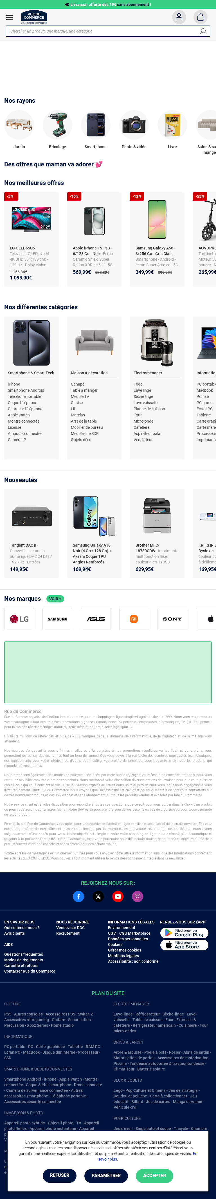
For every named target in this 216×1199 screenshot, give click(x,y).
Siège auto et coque (153, 1128)
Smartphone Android (26, 390)
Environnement (121, 927)
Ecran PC (205, 409)
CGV (112, 933)
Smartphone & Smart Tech (31, 373)
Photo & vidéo (134, 147)
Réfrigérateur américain (154, 1025)
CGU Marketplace (134, 933)
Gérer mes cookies (124, 950)
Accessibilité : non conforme (133, 961)
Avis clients (14, 933)
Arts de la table (84, 421)
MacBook (31, 1052)
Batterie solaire (151, 1069)
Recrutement (68, 933)
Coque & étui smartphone (48, 1085)
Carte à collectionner (168, 1096)
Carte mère (206, 427)
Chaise (77, 402)
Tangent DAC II (23, 545)
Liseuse (14, 427)
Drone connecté (88, 1085)
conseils (49, 844)
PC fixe (203, 396)
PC (30, 1046)
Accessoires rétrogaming (26, 1019)
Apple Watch (19, 415)
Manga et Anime (187, 1101)
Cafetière (141, 427)
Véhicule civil (126, 1107)
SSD (7, 1058)
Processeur (88, 1052)
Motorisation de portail (134, 1058)
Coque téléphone (22, 402)
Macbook (205, 390)
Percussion (14, 1025)
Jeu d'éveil (123, 1128)
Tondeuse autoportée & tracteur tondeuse (167, 1063)
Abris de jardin (196, 1052)
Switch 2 (85, 1014)
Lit (73, 409)
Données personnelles (128, 939)
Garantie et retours (21, 965)
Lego (118, 1090)
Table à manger (84, 390)
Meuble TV (80, 396)
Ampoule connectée (25, 433)
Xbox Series (37, 1025)
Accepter (155, 1176)
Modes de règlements (23, 960)
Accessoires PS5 (60, 1014)
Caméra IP (17, 439)
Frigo (138, 384)
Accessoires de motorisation (183, 1058)
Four (138, 415)
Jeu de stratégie (183, 1090)
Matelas (78, 415)
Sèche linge (143, 396)
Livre (172, 147)
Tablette (204, 415)
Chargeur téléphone (25, 409)
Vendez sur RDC (70, 927)
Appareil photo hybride (24, 1123)
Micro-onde (143, 421)
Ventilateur (143, 439)
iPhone (14, 384)
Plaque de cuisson (149, 409)
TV (78, 1123)
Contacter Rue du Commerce (29, 971)
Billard (137, 1101)
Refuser (58, 1176)
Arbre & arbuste (127, 1052)
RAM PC (93, 1046)
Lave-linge (123, 1014)
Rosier (175, 1052)
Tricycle (181, 1128)
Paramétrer (106, 1176)
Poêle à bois (155, 1052)
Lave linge (142, 390)
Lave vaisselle (146, 402)
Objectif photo (60, 1123)
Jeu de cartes (158, 1101)
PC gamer (205, 402)
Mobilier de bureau (87, 427)
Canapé (77, 384)
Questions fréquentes (23, 954)
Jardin (19, 147)
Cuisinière (188, 1025)
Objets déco (81, 439)
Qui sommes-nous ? (21, 927)
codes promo (70, 844)
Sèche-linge (173, 1014)
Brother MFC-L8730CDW (147, 548)
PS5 (7, 1014)
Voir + (55, 599)
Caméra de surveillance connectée (37, 1090)
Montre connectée (23, 421)
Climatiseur (124, 1069)
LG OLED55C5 (22, 248)
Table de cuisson (147, 1019)
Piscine (120, 1063)
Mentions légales (123, 955)
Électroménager (148, 373)
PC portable (14, 1046)
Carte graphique (50, 1046)
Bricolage (57, 147)
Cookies (115, 944)
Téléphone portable (24, 396)
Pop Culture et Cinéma (145, 1090)
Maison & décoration (89, 373)
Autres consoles (28, 1014)
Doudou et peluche (130, 1096)
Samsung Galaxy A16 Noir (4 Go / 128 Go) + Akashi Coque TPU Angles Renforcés (92, 553)
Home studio (62, 1025)
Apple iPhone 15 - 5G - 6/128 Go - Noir (92, 251)
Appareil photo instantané (53, 1128)
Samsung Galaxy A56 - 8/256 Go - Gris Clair (156, 251)
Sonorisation (79, 1019)
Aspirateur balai (147, 433)
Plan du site (108, 993)
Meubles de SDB (85, 433)
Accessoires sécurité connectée (32, 1101)
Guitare (58, 1019)
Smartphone (96, 147)
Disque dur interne (58, 1052)
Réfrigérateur (148, 1014)
